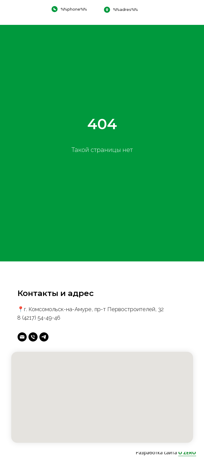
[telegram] (43, 336)
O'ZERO (187, 452)
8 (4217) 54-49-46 (38, 317)
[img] (188, 12)
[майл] (22, 336)
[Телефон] (33, 336)
